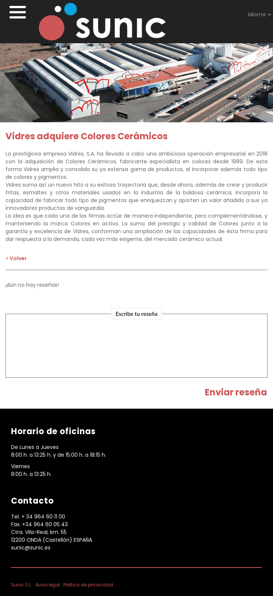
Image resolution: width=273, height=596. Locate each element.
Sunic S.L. (21, 585)
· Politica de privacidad (87, 585)
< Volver (16, 258)
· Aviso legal (47, 585)
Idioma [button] (259, 14)
